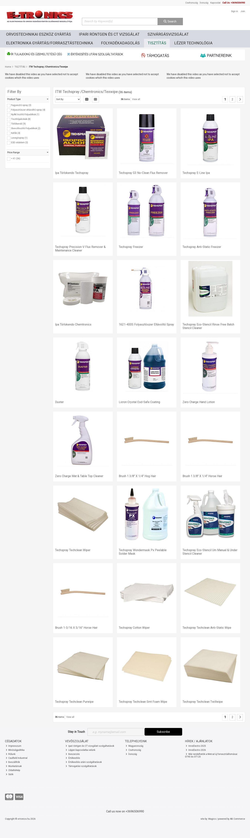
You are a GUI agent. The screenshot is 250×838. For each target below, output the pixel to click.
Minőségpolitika (15, 750)
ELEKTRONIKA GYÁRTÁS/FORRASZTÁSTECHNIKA (49, 43)
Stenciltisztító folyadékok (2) (25, 128)
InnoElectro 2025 (196, 746)
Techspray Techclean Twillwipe (203, 701)
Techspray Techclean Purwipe (74, 701)
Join (243, 11)
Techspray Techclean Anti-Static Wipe (207, 627)
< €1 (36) (15, 158)
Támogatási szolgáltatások (81, 766)
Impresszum (13, 746)
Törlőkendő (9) (18, 123)
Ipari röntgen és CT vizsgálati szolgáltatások (90, 746)
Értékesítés (73, 758)
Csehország (191, 2)
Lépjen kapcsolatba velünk (80, 750)
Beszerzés (73, 754)
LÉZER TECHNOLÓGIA (193, 43)
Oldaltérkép (13, 770)
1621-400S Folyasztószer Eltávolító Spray (146, 324)
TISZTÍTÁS (157, 43)
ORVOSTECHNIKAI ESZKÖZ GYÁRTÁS (38, 34)
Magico (212, 819)
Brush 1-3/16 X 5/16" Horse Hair (76, 627)
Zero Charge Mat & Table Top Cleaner (79, 476)
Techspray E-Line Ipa (196, 173)
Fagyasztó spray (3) (21, 105)
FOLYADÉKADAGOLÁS (120, 43)
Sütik (10, 774)
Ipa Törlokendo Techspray (71, 173)
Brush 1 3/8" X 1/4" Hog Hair (137, 476)
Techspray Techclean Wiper (72, 550)
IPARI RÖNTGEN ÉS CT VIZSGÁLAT (109, 34)
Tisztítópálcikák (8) (21, 119)
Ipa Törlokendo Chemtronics (73, 324)
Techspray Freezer (131, 247)
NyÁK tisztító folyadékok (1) (25, 114)
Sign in (234, 11)
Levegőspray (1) (19, 137)
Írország (204, 2)
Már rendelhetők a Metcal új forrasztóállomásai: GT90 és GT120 (211, 755)
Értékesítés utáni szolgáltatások (84, 762)
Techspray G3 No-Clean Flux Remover (143, 173)
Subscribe (163, 732)
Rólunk (11, 754)
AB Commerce (237, 819)
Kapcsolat (215, 2)
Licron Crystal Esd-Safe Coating (139, 402)
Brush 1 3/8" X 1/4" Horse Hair (202, 476)
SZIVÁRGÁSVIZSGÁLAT (168, 34)
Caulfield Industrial (17, 758)
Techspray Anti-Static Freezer (202, 247)
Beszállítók (13, 762)
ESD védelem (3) (19, 142)
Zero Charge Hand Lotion (199, 402)
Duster (59, 402)
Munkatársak (14, 766)
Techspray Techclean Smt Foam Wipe (143, 701)
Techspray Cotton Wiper (134, 627)
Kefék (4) (15, 133)
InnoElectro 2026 (196, 750)
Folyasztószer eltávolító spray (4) (28, 110)
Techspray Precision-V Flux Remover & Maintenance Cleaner (80, 248)
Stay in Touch (76, 732)
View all (136, 99)
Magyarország (134, 746)
